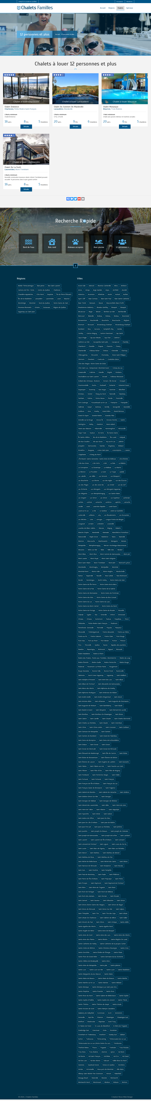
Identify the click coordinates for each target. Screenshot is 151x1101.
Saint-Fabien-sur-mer (97, 768)
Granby (96, 413)
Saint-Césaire (106, 720)
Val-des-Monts (95, 1062)
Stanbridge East (83, 1032)
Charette (110, 348)
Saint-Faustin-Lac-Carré (115, 768)
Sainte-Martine (103, 984)
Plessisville (81, 634)
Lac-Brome (95, 482)
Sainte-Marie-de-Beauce (86, 980)
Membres (129, 1)
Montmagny (93, 569)
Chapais (100, 348)
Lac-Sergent (82, 499)
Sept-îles (91, 1019)
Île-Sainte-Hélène (84, 439)
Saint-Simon (121, 902)
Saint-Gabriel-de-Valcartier (108, 794)
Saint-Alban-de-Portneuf (86, 685)
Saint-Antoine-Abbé (84, 703)
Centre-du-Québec (44, 292)
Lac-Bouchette (83, 482)
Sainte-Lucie (110, 971)
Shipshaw (101, 1023)
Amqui (87, 292)
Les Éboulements (110, 517)
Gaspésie (50, 296)
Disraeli (104, 378)
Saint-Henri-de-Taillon (85, 811)
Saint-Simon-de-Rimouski (86, 911)
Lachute (89, 504)
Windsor (107, 1084)
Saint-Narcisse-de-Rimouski (87, 867)
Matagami (114, 543)
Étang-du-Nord (101, 395)
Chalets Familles (32, 1098)
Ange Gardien (97, 292)
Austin (110, 296)
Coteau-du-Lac (118, 369)
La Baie (112, 465)
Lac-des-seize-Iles (98, 486)
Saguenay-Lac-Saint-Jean (26, 313)
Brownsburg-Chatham (122, 326)
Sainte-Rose (110, 993)
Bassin (101, 305)
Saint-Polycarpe (106, 880)
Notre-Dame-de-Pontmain (110, 595)
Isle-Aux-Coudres (84, 443)
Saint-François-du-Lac (110, 785)
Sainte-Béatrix (102, 941)
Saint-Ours (81, 872)
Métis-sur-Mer (92, 551)
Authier (125, 296)
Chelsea (105, 352)
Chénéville (114, 352)
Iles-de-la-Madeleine (100, 439)
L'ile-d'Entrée (123, 460)
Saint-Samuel (82, 902)
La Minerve (82, 473)
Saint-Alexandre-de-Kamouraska (109, 685)
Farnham (81, 400)
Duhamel (112, 387)
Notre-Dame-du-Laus (102, 603)
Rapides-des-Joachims (118, 646)
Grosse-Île (99, 421)
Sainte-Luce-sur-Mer (96, 971)
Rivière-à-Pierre (98, 655)
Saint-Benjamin (101, 711)
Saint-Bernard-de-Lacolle (117, 711)
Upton (112, 1053)
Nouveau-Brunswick (24, 309)
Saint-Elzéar (123, 755)
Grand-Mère (106, 413)
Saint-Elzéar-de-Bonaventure (88, 759)
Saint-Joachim (82, 833)
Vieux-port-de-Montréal (105, 1071)
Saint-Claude (103, 724)
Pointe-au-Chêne (123, 634)
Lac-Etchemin (82, 491)
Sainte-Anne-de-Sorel (85, 937)
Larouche (127, 504)
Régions (111, 8)
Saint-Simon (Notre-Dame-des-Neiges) (91, 906)
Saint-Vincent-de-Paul (85, 924)
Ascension (91, 296)
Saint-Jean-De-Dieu (103, 820)
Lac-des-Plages (83, 486)
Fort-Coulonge (83, 404)
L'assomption (116, 452)
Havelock (100, 426)
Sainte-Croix (124, 950)
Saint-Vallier (123, 919)
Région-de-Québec (59, 309)
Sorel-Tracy (112, 1023)
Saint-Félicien (82, 772)
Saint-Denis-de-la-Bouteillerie (109, 742)
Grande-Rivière (97, 417)
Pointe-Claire (108, 638)
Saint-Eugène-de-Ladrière (106, 763)
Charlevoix (56, 292)
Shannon (100, 1019)
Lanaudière (38, 300)
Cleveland (91, 361)
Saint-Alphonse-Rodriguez (87, 694)
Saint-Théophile (83, 915)
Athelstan (101, 296)
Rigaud (110, 651)
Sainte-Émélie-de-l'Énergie (101, 954)
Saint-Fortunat (83, 781)
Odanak (80, 616)
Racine (105, 646)
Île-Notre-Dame (112, 434)
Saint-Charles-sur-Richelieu (87, 724)
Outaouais (46, 309)
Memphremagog (94, 547)
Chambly (125, 343)
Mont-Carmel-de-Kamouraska (110, 556)
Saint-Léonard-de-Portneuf (87, 846)
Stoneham (113, 1032)
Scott (110, 1014)
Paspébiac (117, 621)
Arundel (124, 292)
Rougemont (113, 668)
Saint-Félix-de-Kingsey (112, 772)
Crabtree (92, 374)
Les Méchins (82, 521)
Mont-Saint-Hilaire (84, 564)
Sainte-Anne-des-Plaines (86, 941)
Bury (89, 330)
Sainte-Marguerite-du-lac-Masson (89, 975)
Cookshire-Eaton (113, 361)
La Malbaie (107, 469)
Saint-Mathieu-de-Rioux (86, 859)
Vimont (108, 1075)
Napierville (89, 577)
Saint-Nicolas (118, 867)
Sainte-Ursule (116, 1006)
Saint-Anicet (118, 698)
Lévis (91, 521)
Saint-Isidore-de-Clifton (86, 820)
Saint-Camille (94, 720)
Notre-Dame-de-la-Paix (86, 590)
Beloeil (98, 313)
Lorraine (91, 525)
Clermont (81, 361)
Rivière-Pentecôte (110, 664)
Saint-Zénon (100, 924)
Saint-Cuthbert (124, 729)
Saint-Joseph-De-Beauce (99, 833)
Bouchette (105, 322)
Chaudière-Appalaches (25, 296)
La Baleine (122, 465)
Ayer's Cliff (81, 300)
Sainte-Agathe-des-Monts (87, 928)
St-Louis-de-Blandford (102, 1027)
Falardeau (122, 395)
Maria (114, 538)
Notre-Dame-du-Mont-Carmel (88, 608)
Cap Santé (119, 335)
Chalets (120, 8)
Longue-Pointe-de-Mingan (115, 521)
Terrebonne (118, 1045)
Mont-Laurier (82, 560)
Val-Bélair (107, 1058)
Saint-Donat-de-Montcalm (87, 750)
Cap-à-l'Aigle (82, 339)
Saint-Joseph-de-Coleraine (119, 833)
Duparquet (82, 391)
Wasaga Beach (83, 1079)
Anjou (107, 292)
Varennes (81, 1066)
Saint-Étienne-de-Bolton (109, 759)
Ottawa (80, 621)
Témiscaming (101, 1040)
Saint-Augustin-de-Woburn (87, 707)
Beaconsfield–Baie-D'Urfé (115, 305)
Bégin (91, 313)
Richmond (101, 651)
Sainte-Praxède (97, 993)
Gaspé (89, 408)
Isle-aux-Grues (98, 443)
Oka (96, 616)
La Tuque (113, 473)
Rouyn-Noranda (83, 672)
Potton (114, 642)
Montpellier (105, 569)
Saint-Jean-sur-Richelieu (102, 828)
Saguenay (110, 677)
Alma (116, 287)
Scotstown (101, 1014)
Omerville (104, 616)
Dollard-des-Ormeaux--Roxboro (89, 382)
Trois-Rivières (116, 109)
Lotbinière (100, 525)
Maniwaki (106, 534)
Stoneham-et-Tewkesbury (87, 1036)
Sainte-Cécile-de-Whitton (86, 950)
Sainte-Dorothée (83, 954)
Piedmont (114, 625)
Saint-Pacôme (93, 872)
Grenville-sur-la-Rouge (85, 421)
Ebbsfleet (122, 391)
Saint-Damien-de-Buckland (87, 737)
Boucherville (94, 322)
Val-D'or (116, 1058)
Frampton (114, 404)
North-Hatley (102, 582)
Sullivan (122, 1036)
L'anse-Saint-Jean (103, 452)
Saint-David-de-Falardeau (108, 737)
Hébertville (98, 430)
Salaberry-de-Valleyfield (86, 1014)
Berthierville (122, 313)
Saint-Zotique (112, 924)
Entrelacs (81, 395)
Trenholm (112, 1049)
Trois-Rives (82, 1053)
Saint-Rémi (81, 889)
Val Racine (81, 1058)
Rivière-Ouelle (96, 664)
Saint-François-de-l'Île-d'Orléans (89, 785)
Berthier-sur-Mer (109, 313)
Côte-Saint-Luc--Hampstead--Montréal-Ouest (93, 369)
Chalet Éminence (12, 107)
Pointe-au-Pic (82, 638)
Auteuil (117, 296)
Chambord (81, 348)
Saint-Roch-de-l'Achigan (86, 893)
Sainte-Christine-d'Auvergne (107, 950)
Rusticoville (120, 672)
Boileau (99, 317)
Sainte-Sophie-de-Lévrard (106, 1001)
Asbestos (81, 296)
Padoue (108, 621)
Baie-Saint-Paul (106, 300)
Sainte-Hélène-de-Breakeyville (88, 963)
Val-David (125, 1058)
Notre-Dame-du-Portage (86, 612)
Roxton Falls (96, 672)
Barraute (92, 305)
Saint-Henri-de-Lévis (119, 807)
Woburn (116, 1084)
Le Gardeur (103, 512)
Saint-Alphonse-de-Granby (106, 690)
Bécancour (81, 313)
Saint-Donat (94, 746)
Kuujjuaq (91, 452)
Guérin (123, 421)
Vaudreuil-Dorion (93, 1066)
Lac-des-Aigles (107, 482)
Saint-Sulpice (120, 911)
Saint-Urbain (123, 915)
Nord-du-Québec (44, 305)
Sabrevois (81, 677)
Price (79, 646)
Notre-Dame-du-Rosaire (106, 612)
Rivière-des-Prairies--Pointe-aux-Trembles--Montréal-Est (97, 659)
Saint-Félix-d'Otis (96, 772)
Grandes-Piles (109, 417)
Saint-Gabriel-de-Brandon (86, 794)
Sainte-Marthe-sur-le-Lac (86, 984)
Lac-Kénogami (95, 491)
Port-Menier (105, 642)
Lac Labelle (82, 478)
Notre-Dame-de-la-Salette (106, 590)
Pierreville (100, 629)
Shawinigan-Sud (122, 1019)
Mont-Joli (127, 556)
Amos (80, 292)
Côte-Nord (40, 296)
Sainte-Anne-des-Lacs (103, 937)
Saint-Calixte (82, 720)
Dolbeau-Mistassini (116, 378)
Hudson (92, 434)
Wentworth (114, 1079)
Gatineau (98, 408)
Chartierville (82, 352)
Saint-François (109, 781)
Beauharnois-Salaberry (85, 309)
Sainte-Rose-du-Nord (85, 997)
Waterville (95, 1079)
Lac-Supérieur (115, 499)
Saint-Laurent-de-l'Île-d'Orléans (101, 841)
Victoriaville (90, 1071)
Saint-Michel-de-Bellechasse (87, 863)
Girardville (126, 408)
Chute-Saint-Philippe (119, 356)
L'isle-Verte (96, 465)
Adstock (91, 287)
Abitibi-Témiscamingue (26, 287)
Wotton (124, 1084)
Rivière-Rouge (124, 664)
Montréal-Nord (83, 573)
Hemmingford (110, 430)
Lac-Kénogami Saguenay (112, 491)
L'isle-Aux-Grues (83, 465)
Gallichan (81, 408)
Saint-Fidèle (116, 776)
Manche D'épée (83, 534)
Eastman (112, 391)
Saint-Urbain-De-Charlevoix (87, 919)
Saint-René (111, 889)
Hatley (91, 426)
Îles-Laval (113, 439)
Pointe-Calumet (96, 638)
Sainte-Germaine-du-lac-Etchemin (111, 958)
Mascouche (91, 543)
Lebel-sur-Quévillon (116, 512)
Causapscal (115, 343)
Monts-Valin (96, 573)
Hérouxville (122, 430)
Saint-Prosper (82, 885)
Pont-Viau (81, 642)
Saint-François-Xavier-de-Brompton (90, 789)
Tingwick (103, 1049)
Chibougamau (83, 356)
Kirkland (120, 447)
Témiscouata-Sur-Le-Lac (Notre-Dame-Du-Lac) (94, 1045)
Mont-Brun (93, 556)
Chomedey (105, 356)
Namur (80, 577)
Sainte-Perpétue (83, 993)
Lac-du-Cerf (122, 486)
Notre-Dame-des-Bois (85, 599)
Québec (97, 646)
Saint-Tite (95, 915)
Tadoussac (90, 1040)
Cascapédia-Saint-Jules (100, 343)
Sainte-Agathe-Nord (106, 928)
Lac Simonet (103, 478)
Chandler (92, 348)
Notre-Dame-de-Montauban (88, 595)
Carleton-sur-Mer (84, 343)
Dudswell (103, 387)
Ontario (37, 309)
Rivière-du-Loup (125, 659)
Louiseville (110, 525)
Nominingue (90, 582)
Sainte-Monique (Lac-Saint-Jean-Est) (104, 988)
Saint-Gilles (105, 807)
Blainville (91, 317)
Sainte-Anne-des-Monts (122, 937)
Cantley (80, 335)
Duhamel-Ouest (123, 387)
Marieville (122, 538)
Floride (110, 400)
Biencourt (81, 317)
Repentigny (91, 651)
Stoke (105, 1032)
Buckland (81, 330)
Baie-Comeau (93, 300)
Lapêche (118, 504)
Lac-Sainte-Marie (114, 495)
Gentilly (106, 408)
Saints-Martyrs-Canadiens (106, 1010)
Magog (109, 530)
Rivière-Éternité (83, 664)
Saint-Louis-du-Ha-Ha (119, 846)
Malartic (118, 530)
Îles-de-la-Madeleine (25, 300)
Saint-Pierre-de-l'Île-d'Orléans (88, 880)
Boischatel (125, 317)
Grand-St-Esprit (83, 417)
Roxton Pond (108, 672)
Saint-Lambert (125, 837)
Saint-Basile (118, 707)
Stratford (102, 1036)
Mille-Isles (110, 551)
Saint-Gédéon (124, 794)
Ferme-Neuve (100, 400)
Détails (26, 126)
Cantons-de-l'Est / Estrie (26, 292)
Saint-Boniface (83, 716)
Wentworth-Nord (84, 1084)
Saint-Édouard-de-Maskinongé (88, 755)
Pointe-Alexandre (108, 634)
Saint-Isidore (108, 815)
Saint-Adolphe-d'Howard (86, 681)
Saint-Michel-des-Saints (108, 863)
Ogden (89, 616)
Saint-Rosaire (114, 898)
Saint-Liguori (104, 846)
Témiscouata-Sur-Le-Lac (117, 1040)
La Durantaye (95, 469)
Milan (102, 551)
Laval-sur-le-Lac (83, 512)
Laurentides (50, 300)
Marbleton (104, 538)
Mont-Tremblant (21, 169)
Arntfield (115, 292)
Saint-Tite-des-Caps (109, 915)
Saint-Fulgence (110, 789)
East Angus (102, 391)
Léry (99, 517)
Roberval (81, 668)
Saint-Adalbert (121, 677)
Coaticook (101, 361)
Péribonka (81, 625)
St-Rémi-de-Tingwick (120, 1027)
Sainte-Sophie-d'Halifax (86, 1001)
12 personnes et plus (67, 34)
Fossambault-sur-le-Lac (99, 404)
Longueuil (81, 525)
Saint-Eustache (124, 763)
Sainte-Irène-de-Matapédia (87, 967)
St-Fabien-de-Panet (84, 1027)
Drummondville (83, 387)
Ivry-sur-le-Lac (110, 443)
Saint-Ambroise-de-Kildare (108, 694)
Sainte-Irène (106, 963)
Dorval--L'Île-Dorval (109, 382)
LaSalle (80, 508)
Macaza (101, 530)
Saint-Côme (82, 729)
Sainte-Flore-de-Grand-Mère (87, 958)
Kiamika (102, 447)
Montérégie (22, 305)
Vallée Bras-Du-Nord (120, 1062)
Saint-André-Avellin (84, 698)
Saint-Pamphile (106, 872)
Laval (59, 300)
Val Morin (121, 1053)
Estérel (90, 395)
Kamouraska (92, 447)
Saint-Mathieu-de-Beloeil (111, 854)
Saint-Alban (119, 681)
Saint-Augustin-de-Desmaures (118, 703)
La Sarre (103, 473)
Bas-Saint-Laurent (54, 287)
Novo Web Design (126, 1098)
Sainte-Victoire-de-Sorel (86, 1010)
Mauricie (67, 300)
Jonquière (81, 447)
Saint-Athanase (100, 703)
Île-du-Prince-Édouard (63, 296)
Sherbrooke (91, 1023)
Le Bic (94, 512)
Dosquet (122, 382)
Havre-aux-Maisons (84, 430)
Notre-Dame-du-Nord (109, 608)
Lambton (108, 504)
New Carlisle (109, 577)
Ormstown (121, 616)
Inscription (120, 1)
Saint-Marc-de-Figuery (97, 850)
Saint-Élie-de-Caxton (109, 755)
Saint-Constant (111, 729)
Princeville (88, 646)
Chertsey (124, 352)
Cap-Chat (107, 339)
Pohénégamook (93, 634)
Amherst (124, 287)
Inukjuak (122, 439)
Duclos (94, 387)
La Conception (83, 469)
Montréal (32, 305)
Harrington (82, 426)
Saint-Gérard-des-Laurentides (88, 807)
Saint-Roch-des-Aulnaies (86, 898)
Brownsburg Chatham (104, 326)
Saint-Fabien (82, 768)
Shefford (81, 1023)
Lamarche (98, 504)
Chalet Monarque (110, 107)
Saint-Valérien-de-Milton (108, 919)
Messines (81, 551)
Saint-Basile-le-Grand (85, 711)
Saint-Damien (105, 733)
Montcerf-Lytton (124, 564)
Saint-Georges (106, 798)
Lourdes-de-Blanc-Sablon (86, 530)
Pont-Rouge (120, 638)
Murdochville (120, 573)
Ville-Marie (120, 1071)
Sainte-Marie (108, 975)
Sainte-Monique (83, 988)
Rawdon (81, 651)
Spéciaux (129, 8)
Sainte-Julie (103, 967)
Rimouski (119, 651)
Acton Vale (81, 287)
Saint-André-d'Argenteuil (102, 698)
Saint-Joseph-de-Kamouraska (88, 837)
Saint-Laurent (82, 841)
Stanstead (95, 1032)
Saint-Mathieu (94, 854)
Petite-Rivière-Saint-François (25, 109)
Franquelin (124, 404)
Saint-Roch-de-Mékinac (105, 893)
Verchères (121, 1066)
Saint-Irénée (96, 815)
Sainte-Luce (82, 971)
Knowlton (81, 452)
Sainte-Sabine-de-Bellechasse (106, 997)
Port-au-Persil (92, 642)
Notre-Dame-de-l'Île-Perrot (87, 586)
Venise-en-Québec (108, 1066)
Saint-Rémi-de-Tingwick (97, 889)
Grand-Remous (119, 413)
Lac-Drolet (110, 486)
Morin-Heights (108, 573)
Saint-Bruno (119, 716)
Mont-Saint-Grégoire (109, 560)
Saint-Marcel (82, 854)
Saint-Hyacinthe (83, 815)
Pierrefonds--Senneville (86, 629)
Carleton (117, 339)
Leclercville (81, 517)
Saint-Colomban (116, 724)
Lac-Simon (93, 499)
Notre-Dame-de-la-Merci (108, 586)
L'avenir (127, 452)
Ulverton (104, 1053)
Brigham (126, 322)
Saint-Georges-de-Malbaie (87, 802)
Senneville (81, 1019)
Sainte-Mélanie (116, 984)
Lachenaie (126, 499)
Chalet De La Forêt (13, 167)
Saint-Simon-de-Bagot (115, 906)
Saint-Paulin (102, 876)
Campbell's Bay (108, 330)
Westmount (97, 1084)
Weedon (104, 1079)
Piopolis (109, 629)
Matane (123, 543)
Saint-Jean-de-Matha (108, 824)
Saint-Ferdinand (83, 776)
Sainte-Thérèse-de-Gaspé (100, 1006)
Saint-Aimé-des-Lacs (105, 681)
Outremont (99, 621)
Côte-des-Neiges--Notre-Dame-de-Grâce (92, 365)
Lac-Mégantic (82, 495)
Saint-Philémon (114, 876)
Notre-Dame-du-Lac (85, 603)
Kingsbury (111, 447)
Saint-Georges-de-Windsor (108, 802)
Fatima (89, 400)
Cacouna (97, 330)
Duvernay (92, 391)
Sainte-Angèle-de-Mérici (86, 932)
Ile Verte (101, 434)
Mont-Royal (94, 560)
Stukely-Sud (113, 1036)
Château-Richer (94, 352)
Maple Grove (93, 538)
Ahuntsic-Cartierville (104, 287)
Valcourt (106, 1062)
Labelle (121, 473)
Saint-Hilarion (100, 811)
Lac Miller (92, 478)
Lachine (80, 504)
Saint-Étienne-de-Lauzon (86, 763)
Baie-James (41, 287)
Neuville (99, 577)
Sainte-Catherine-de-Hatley (87, 945)
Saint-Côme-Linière (95, 729)
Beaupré (114, 309)
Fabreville (112, 395)
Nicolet (80, 582)
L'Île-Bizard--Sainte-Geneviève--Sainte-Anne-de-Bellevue (97, 460)
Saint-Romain (102, 898)
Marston (81, 543)
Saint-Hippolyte (114, 811)
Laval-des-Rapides (99, 508)
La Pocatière (93, 473)
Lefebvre (92, 517)
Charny (118, 348)
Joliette (121, 443)
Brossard (91, 326)
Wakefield (117, 1075)
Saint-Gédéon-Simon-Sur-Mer (88, 798)
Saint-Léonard (119, 841)
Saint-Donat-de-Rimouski (107, 750)
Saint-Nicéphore (105, 867)
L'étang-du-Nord (95, 456)
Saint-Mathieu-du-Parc (105, 859)
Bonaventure (82, 322)
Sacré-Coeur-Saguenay (95, 677)
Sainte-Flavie (118, 954)
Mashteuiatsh (102, 543)
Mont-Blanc (82, 556)
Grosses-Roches (111, 421)
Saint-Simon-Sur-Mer (105, 911)
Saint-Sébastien (108, 902)
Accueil (102, 8)
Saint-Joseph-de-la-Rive (109, 837)
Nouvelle (121, 612)
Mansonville (82, 538)
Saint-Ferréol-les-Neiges (100, 776)
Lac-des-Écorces (121, 482)
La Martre (117, 469)
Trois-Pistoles (124, 1049)
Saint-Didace (82, 746)
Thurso (94, 1049)
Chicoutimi (94, 356)
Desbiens (118, 374)
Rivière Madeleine (84, 655)
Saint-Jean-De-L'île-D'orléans (87, 824)
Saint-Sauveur (95, 902)
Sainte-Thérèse (83, 1006)
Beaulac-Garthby (102, 309)
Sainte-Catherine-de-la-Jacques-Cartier (113, 945)
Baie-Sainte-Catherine (121, 300)
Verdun (80, 1071)
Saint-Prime (119, 880)
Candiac (119, 330)
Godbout (81, 413)
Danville (101, 374)
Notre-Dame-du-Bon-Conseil (106, 599)
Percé (127, 621)
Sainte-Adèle (124, 924)
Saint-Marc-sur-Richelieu (116, 850)
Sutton (80, 1040)
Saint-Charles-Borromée (122, 720)
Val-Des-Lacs (82, 1062)
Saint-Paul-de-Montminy (86, 876)
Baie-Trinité (82, 305)
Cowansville (82, 374)
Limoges (99, 521)
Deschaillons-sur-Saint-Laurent (88, 378)
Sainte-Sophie (123, 997)
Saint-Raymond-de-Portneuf (114, 885)
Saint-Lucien (82, 850)
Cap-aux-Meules (95, 339)
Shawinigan (110, 1019)
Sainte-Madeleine (124, 971)
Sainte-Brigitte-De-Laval (119, 941)
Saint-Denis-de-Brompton (87, 742)
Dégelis (109, 374)
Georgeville (116, 408)
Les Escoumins (124, 517)
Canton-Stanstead (106, 335)
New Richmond (121, 577)
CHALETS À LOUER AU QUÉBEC (28, 1)
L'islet (105, 465)
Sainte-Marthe (122, 980)
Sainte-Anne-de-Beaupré (106, 932)
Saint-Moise (124, 863)
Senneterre (118, 1014)
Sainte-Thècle (122, 1001)
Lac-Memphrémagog (98, 495)
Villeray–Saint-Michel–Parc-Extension (90, 1075)
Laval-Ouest (113, 508)
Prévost (122, 642)
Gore (89, 413)
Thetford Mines (83, 1049)
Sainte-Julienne (115, 967)
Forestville (119, 400)
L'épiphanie (82, 456)
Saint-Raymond (96, 885)
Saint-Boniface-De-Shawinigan (101, 716)
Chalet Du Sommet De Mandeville (68, 107)
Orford (112, 616)
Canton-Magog (92, 335)
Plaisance (118, 629)
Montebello (82, 569)
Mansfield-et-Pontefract (120, 534)
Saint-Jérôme (117, 828)
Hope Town (82, 434)
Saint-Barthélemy (105, 707)
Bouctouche (116, 322)
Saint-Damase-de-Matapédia (88, 733)
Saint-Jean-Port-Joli (84, 828)
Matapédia (82, 547)
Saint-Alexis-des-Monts (86, 690)
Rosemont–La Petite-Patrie (96, 668)
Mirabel (119, 551)
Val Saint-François (94, 1058)
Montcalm (112, 564)
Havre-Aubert (110, 426)
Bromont (81, 326)
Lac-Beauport (115, 478)
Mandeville (68, 109)
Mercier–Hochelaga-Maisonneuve (115, 547)
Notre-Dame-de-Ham (60, 305)
